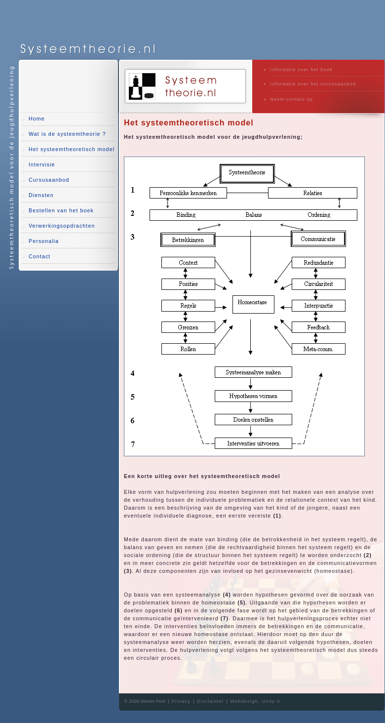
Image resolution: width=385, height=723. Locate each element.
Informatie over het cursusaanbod (313, 83)
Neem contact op (291, 99)
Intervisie (42, 164)
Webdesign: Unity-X (255, 701)
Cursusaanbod (49, 180)
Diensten (41, 195)
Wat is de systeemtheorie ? (67, 134)
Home (37, 118)
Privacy (181, 701)
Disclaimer (210, 701)
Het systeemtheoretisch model (72, 149)
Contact (39, 256)
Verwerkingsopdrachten (62, 226)
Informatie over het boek (301, 69)
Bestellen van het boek (61, 210)
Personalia (44, 241)
